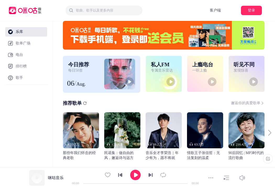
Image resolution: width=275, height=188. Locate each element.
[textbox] (107, 10)
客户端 (215, 10)
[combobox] (103, 10)
